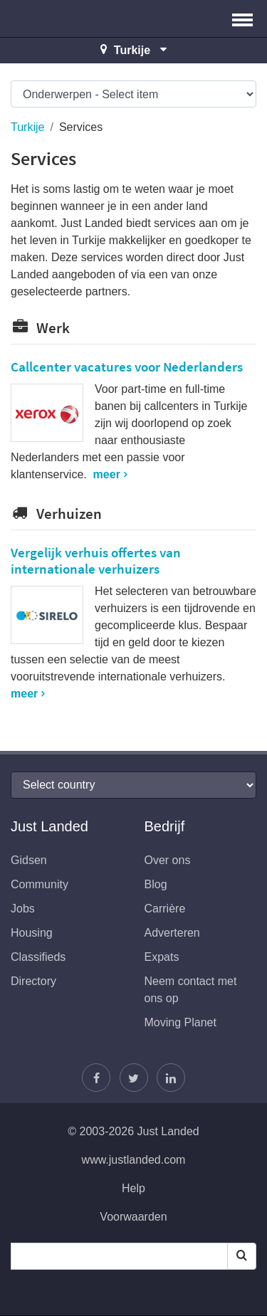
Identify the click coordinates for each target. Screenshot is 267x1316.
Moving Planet (180, 1022)
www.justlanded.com (134, 1160)
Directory (33, 981)
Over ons (168, 860)
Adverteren (172, 933)
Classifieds (38, 957)
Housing (32, 933)
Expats (162, 957)
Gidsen (29, 860)
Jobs (23, 908)
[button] (242, 18)
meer (106, 474)
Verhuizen (56, 513)
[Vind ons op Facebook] (96, 1077)
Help (133, 1188)
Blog (156, 884)
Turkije (27, 127)
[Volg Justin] (134, 1077)
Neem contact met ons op (191, 989)
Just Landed (64, 18)
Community (39, 884)
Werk (40, 327)
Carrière (165, 908)
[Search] (241, 1256)
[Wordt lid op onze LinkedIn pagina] (171, 1077)
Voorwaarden (133, 1217)
